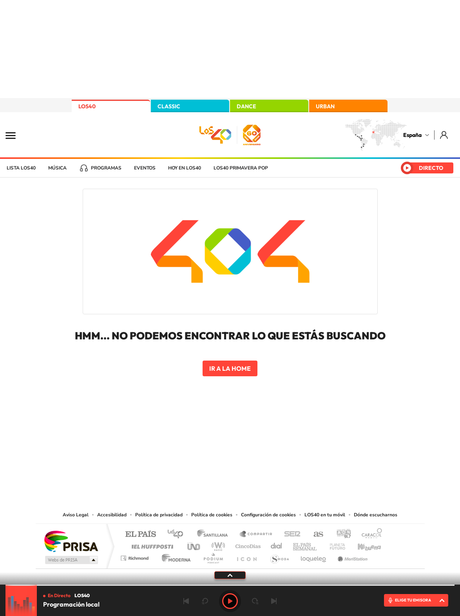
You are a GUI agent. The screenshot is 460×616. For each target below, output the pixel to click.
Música (57, 168)
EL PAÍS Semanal (305, 544)
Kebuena (362, 544)
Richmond (135, 556)
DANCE (246, 106)
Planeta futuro (334, 544)
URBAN (325, 106)
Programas (106, 168)
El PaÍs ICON (246, 556)
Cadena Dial (276, 544)
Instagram (183, 431)
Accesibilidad (112, 515)
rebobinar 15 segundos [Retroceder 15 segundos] (205, 601)
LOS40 (87, 106)
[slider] (230, 585)
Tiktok (198, 431)
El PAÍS (140, 534)
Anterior (186, 601)
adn (340, 534)
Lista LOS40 (21, 168)
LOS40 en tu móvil (324, 515)
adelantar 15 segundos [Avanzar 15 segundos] (255, 601)
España (412, 135)
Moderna (174, 556)
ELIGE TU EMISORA (413, 600)
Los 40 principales (178, 534)
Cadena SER (290, 534)
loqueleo (313, 556)
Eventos (145, 168)
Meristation (351, 556)
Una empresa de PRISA (71, 541)
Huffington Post (151, 544)
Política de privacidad (159, 515)
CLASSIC (169, 106)
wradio (217, 544)
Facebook (245, 431)
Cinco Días (246, 544)
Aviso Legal (76, 515)
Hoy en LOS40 (184, 168)
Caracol (369, 534)
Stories (277, 431)
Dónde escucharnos (375, 515)
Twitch (261, 431)
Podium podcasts (212, 556)
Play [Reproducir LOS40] (230, 601)
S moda (279, 556)
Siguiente (274, 601)
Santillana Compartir (256, 534)
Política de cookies (211, 515)
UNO (194, 544)
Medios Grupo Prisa (71, 560)
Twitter (230, 431)
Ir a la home (230, 368)
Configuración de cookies (268, 515)
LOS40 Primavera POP (241, 168)
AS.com (315, 534)
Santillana (214, 534)
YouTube (214, 431)
